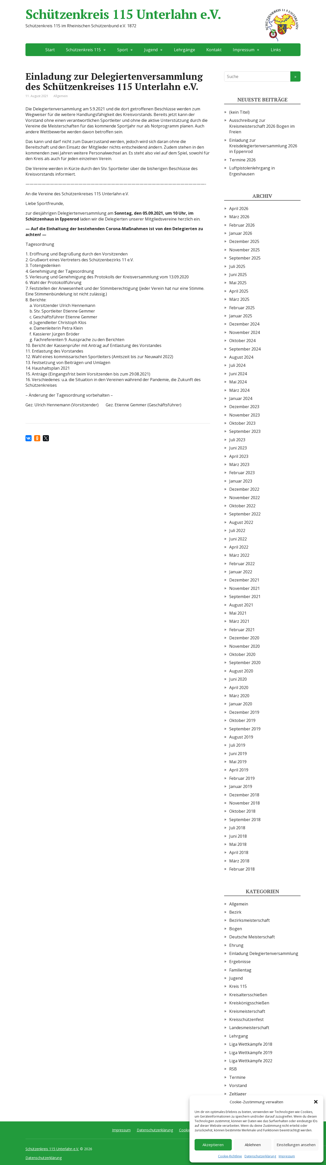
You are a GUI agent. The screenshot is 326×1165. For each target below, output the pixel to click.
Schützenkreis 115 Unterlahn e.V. (163, 14)
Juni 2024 (238, 374)
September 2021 (245, 596)
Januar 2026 (240, 233)
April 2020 (238, 687)
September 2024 (245, 349)
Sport (122, 50)
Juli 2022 (237, 530)
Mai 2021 (238, 613)
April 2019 (238, 770)
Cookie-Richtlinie (230, 1156)
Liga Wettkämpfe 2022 (250, 1061)
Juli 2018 (237, 828)
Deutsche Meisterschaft (252, 937)
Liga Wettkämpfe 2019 (250, 1052)
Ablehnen (253, 1144)
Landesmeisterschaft (249, 1027)
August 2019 (241, 737)
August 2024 (241, 357)
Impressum (287, 1156)
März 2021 (239, 621)
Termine (237, 1077)
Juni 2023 (238, 448)
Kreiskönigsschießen (249, 1003)
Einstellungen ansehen (296, 1144)
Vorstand (238, 1085)
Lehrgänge (184, 50)
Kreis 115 (238, 986)
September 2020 (245, 662)
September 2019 (245, 729)
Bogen (235, 928)
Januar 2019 (240, 786)
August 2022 (241, 522)
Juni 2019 (238, 753)
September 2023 (245, 431)
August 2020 (241, 671)
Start (50, 50)
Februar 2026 (242, 225)
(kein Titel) (239, 112)
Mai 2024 (238, 382)
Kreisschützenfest (246, 1019)
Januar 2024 (240, 398)
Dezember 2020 (244, 638)
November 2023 (244, 415)
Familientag (240, 970)
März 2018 (239, 861)
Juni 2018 (238, 836)
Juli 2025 (237, 266)
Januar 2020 (240, 704)
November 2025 (244, 250)
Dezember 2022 (244, 489)
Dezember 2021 (244, 580)
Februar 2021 (242, 629)
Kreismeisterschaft (247, 1011)
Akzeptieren (213, 1144)
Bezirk (235, 912)
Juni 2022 (238, 539)
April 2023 (238, 456)
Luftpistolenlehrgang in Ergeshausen (252, 170)
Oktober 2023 (242, 423)
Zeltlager (238, 1094)
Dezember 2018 (244, 795)
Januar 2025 (240, 316)
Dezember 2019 (244, 712)
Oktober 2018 (242, 811)
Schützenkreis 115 (83, 50)
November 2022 (244, 497)
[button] (315, 1101)
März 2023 (239, 464)
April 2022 (238, 547)
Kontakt (214, 50)
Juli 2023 (237, 440)
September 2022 (245, 514)
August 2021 (241, 605)
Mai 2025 (238, 283)
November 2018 (244, 803)
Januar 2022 (240, 572)
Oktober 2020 (242, 654)
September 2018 (245, 819)
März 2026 (239, 216)
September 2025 (245, 258)
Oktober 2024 (242, 340)
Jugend (151, 50)
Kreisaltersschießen (248, 995)
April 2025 (238, 291)
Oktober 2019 (242, 720)
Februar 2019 (242, 778)
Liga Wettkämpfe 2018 (250, 1044)
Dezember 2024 (244, 324)
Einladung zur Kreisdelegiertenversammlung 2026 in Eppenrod (263, 145)
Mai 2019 (238, 762)
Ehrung (236, 945)
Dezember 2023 (244, 406)
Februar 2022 (242, 563)
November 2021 (244, 588)
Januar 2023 (240, 481)
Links (276, 50)
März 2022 (239, 555)
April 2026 (238, 208)
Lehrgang (238, 1036)
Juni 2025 (238, 274)
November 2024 (244, 332)
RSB (233, 1069)
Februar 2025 (242, 307)
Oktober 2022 (242, 506)
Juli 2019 (237, 745)
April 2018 (238, 852)
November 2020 (244, 646)
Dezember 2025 (244, 241)
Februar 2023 (242, 472)
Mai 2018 (238, 844)
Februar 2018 (242, 869)
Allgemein (60, 96)
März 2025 (239, 299)
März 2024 (239, 390)
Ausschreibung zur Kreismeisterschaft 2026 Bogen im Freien (262, 126)
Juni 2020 (238, 679)
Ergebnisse (240, 961)
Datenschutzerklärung (260, 1156)
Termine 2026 (242, 160)
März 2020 (239, 695)
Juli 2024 (237, 365)
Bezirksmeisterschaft (249, 920)
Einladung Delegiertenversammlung (263, 953)
